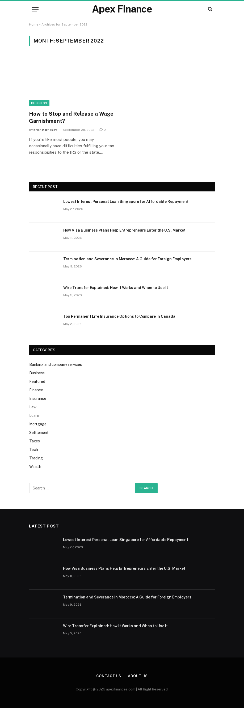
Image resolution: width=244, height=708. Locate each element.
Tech (33, 449)
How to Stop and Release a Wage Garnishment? (71, 117)
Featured (37, 381)
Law (32, 407)
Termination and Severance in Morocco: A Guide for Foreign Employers (127, 259)
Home (33, 24)
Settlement (39, 432)
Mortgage (38, 424)
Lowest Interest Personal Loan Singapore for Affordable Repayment (125, 201)
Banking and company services (55, 364)
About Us (138, 676)
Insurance (37, 398)
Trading (36, 458)
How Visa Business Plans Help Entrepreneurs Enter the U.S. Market (124, 230)
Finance (36, 390)
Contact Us (108, 676)
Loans (34, 415)
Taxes (34, 441)
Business (39, 103)
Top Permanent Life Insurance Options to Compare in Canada (119, 316)
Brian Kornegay (45, 130)
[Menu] (35, 9)
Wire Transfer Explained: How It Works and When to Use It (115, 288)
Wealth (35, 466)
